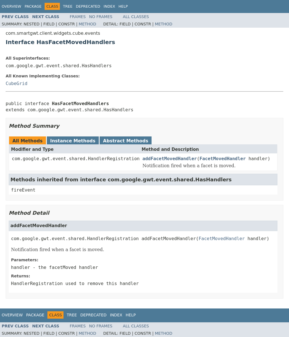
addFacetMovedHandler (170, 158)
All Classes (136, 16)
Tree (67, 6)
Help (123, 6)
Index (109, 6)
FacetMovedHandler (223, 158)
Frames (78, 16)
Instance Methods (72, 141)
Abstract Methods (125, 141)
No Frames (101, 16)
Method (87, 24)
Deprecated (88, 6)
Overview (11, 6)
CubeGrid (16, 83)
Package (33, 6)
